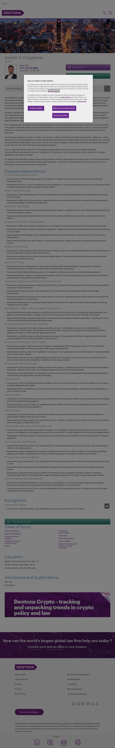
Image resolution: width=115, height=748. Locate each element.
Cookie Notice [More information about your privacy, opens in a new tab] (82, 101)
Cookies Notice (54, 91)
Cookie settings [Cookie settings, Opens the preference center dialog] (36, 108)
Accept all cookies (60, 115)
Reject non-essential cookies (64, 108)
